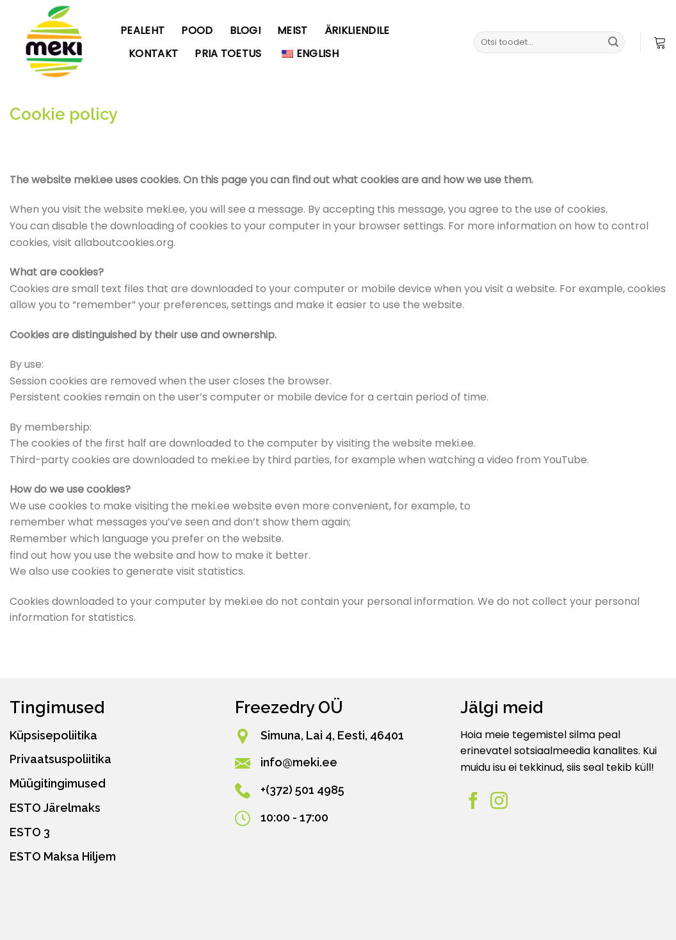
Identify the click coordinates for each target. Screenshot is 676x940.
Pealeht (142, 30)
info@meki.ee (299, 762)
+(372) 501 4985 (302, 789)
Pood (197, 30)
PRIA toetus (228, 53)
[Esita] (613, 42)
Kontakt (153, 53)
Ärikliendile (357, 30)
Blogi (245, 30)
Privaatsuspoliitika (60, 759)
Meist (292, 30)
